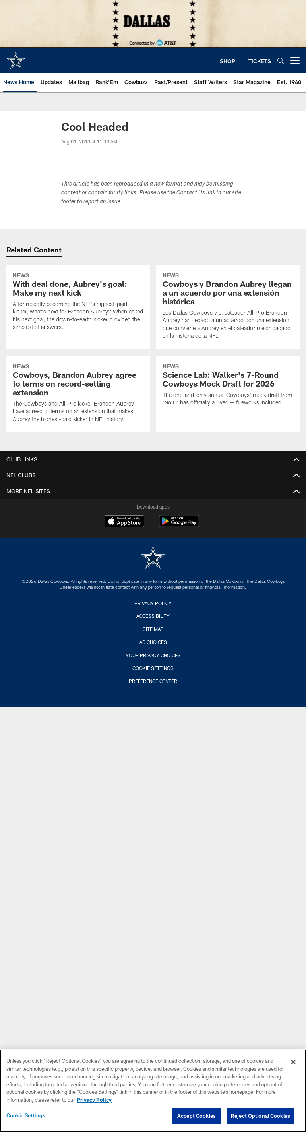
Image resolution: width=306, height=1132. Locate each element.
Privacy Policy (153, 603)
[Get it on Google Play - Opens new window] (179, 525)
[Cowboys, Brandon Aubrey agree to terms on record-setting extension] (78, 394)
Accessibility (153, 616)
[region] (153, 1090)
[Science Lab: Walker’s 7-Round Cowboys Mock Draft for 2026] (228, 386)
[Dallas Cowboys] (153, 558)
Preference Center (153, 681)
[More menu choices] (295, 60)
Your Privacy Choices (153, 655)
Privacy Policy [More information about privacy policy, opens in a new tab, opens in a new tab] (94, 1100)
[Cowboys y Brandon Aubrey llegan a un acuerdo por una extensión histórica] (228, 307)
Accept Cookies (196, 1116)
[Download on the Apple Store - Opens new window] (124, 522)
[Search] (280, 60)
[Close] (293, 1062)
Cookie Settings (153, 668)
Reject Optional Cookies (260, 1116)
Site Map (153, 629)
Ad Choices (153, 642)
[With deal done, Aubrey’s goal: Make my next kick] (78, 303)
